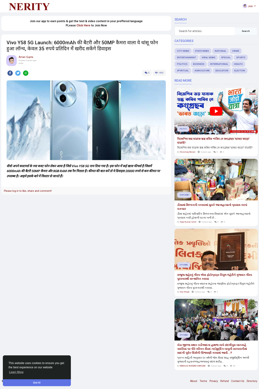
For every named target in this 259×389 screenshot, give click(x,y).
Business (198, 64)
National (220, 51)
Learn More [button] (16, 372)
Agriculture (202, 70)
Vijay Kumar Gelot (188, 222)
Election (239, 70)
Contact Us (238, 381)
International (219, 64)
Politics (182, 64)
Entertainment (186, 57)
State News (202, 51)
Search (246, 31)
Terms (204, 381)
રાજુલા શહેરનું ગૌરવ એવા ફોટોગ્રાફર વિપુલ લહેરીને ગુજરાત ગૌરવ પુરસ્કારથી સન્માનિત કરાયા (214, 276)
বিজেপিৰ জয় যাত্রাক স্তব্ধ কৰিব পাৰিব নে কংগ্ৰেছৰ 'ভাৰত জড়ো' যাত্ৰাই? (213, 140)
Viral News (208, 57)
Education (221, 70)
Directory (252, 381)
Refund (224, 381)
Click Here (83, 25)
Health (238, 64)
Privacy (214, 381)
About (194, 381)
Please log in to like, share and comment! (28, 190)
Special (225, 57)
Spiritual (183, 70)
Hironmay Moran (187, 152)
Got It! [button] (37, 382)
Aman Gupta (26, 57)
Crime (235, 51)
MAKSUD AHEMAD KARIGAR (192, 366)
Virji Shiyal (184, 292)
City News (183, 51)
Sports (240, 57)
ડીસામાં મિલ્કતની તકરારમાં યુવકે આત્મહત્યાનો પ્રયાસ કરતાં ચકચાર (212, 207)
